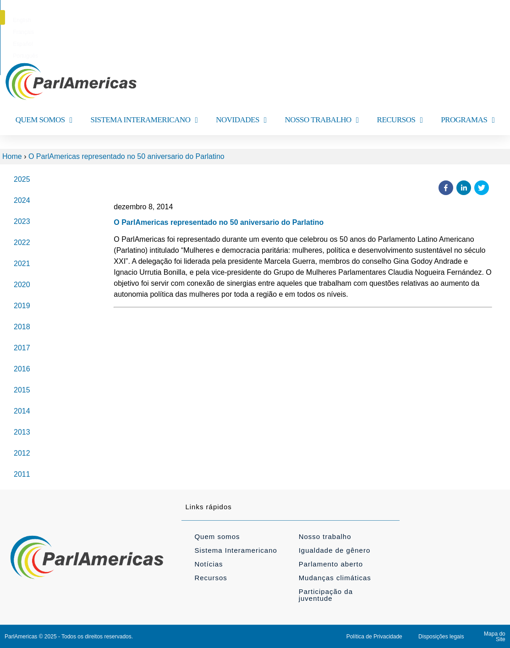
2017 (22, 348)
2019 (22, 306)
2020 (22, 285)
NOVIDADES (241, 120)
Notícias (208, 564)
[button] (496, 17)
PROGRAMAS (467, 120)
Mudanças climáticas (335, 578)
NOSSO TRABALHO (322, 120)
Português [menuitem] (302, 20)
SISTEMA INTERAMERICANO (143, 120)
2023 (22, 221)
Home (12, 156)
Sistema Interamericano (235, 550)
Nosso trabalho (325, 536)
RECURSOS (400, 120)
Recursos (210, 578)
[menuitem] (212, 20)
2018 (22, 327)
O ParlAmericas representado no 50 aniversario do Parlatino (126, 156)
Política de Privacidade (374, 636)
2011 (22, 474)
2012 (22, 453)
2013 (22, 432)
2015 (22, 390)
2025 (22, 179)
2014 (22, 411)
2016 (22, 369)
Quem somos (217, 536)
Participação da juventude (326, 595)
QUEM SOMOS (44, 120)
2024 (22, 200)
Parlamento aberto (331, 564)
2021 (22, 263)
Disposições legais (441, 636)
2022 (22, 242)
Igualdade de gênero (335, 550)
